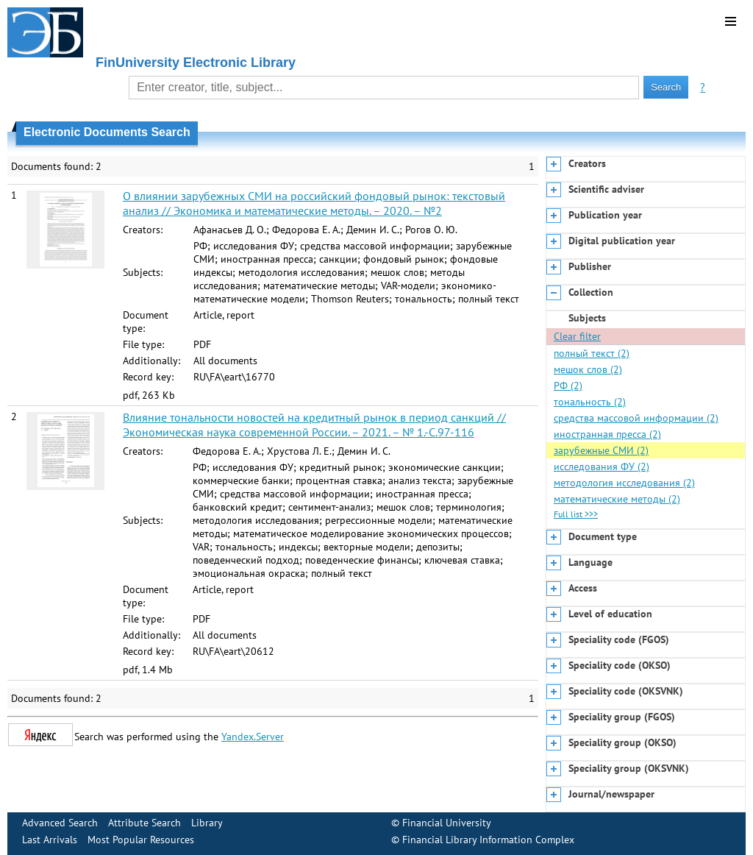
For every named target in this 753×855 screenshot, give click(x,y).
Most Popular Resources (141, 839)
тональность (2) (590, 401)
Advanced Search (60, 822)
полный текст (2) (591, 353)
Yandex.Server (252, 736)
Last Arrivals (49, 839)
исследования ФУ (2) (601, 466)
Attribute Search (144, 822)
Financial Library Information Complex (488, 839)
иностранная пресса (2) (607, 434)
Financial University (446, 822)
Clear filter (577, 336)
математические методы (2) (617, 498)
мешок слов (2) (588, 369)
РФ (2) (568, 385)
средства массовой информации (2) (636, 418)
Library (207, 822)
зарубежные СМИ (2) (601, 450)
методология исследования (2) (624, 482)
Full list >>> (576, 513)
